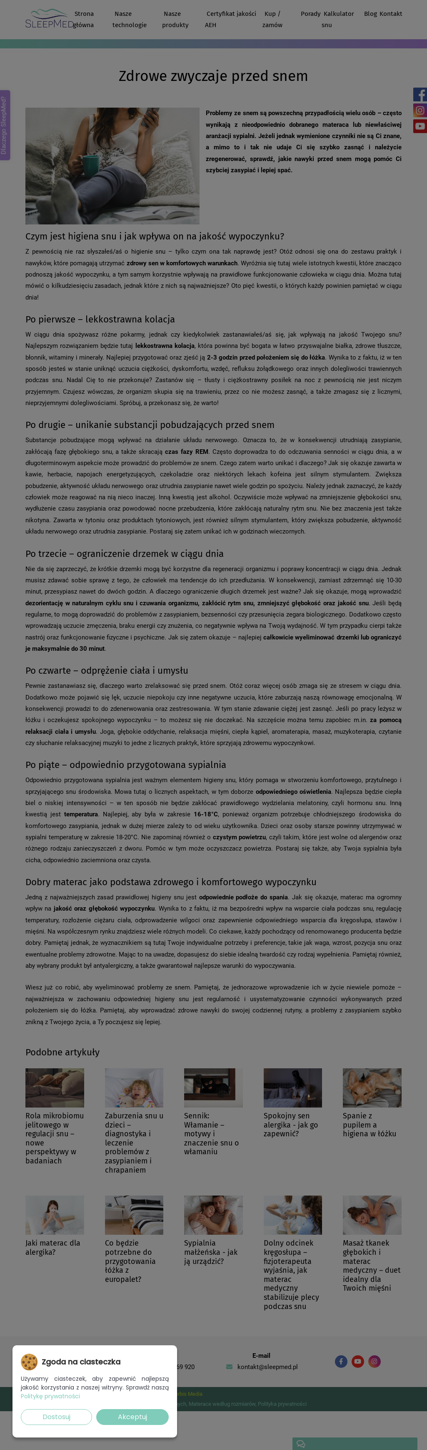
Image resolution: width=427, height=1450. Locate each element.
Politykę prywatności (50, 1396)
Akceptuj (132, 1417)
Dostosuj (56, 1417)
